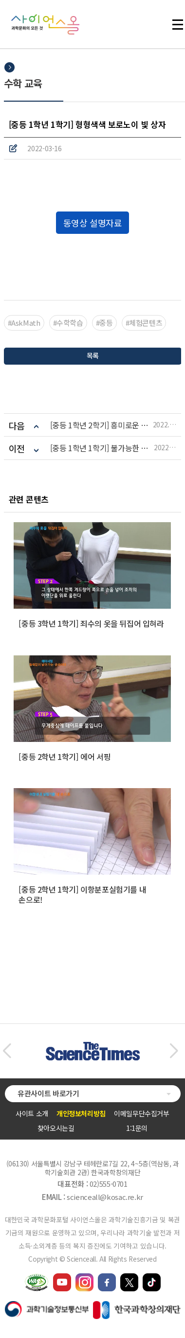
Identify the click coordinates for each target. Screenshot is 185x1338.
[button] (6, 1051)
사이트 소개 (32, 1113)
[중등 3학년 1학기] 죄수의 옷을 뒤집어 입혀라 (91, 623)
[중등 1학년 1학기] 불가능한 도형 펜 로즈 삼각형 (102, 448)
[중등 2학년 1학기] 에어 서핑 (64, 756)
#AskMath (24, 322)
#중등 (104, 322)
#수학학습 (68, 322)
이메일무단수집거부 (141, 1113)
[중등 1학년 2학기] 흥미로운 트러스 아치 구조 (101, 425)
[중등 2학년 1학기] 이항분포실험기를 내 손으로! (82, 894)
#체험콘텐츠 (144, 322)
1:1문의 (137, 1128)
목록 (92, 355)
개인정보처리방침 (81, 1113)
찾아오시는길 (55, 1128)
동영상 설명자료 (92, 222)
